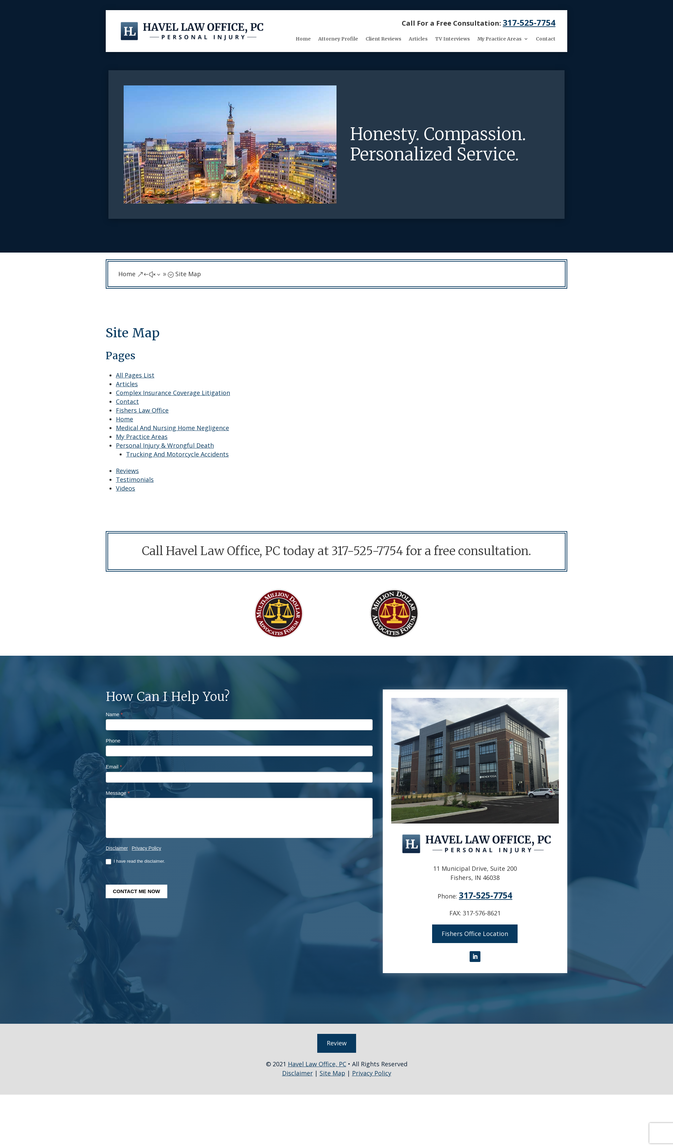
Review (337, 1041)
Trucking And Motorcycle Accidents (177, 454)
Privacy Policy (146, 848)
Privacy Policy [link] (371, 1070)
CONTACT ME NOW (136, 891)
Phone (113, 740)
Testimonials (135, 479)
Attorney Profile (338, 39)
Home (303, 39)
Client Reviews (383, 39)
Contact (545, 39)
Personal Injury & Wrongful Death (165, 445)
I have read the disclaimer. (135, 861)
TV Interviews (452, 39)
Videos (125, 488)
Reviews (127, 471)
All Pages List (135, 375)
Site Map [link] (332, 1070)
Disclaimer (117, 848)
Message (118, 793)
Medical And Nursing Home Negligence (172, 428)
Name (114, 714)
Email (114, 766)
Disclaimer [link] (297, 1070)
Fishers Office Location (475, 933)
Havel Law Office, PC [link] (317, 1061)
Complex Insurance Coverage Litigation (173, 393)
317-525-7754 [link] (529, 22)
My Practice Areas (499, 39)
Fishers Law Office (142, 410)
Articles (418, 39)
